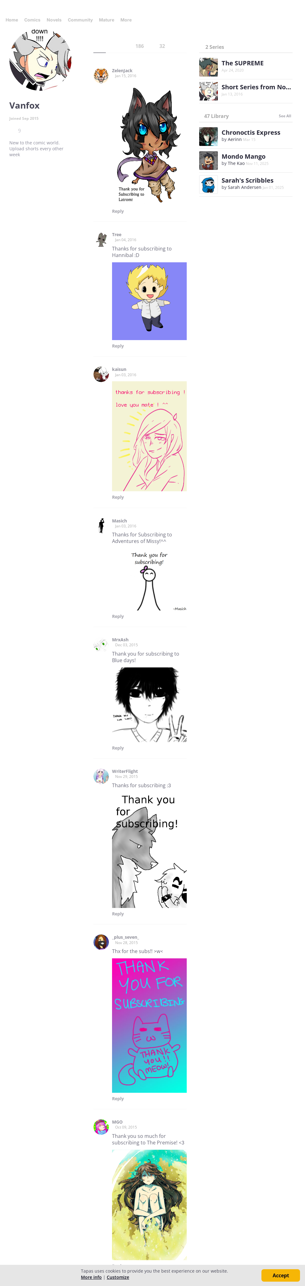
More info (91, 1277)
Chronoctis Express (251, 132)
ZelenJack (122, 70)
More (127, 19)
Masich (119, 521)
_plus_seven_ (125, 937)
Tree (116, 234)
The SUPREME (243, 63)
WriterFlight (125, 771)
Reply (118, 211)
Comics (32, 19)
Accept (281, 1275)
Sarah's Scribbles (248, 180)
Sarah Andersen (244, 187)
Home (12, 19)
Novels (54, 19)
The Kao (236, 163)
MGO (117, 1122)
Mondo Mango (243, 156)
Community (80, 19)
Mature (106, 19)
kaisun (119, 369)
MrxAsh (120, 640)
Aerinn (235, 139)
